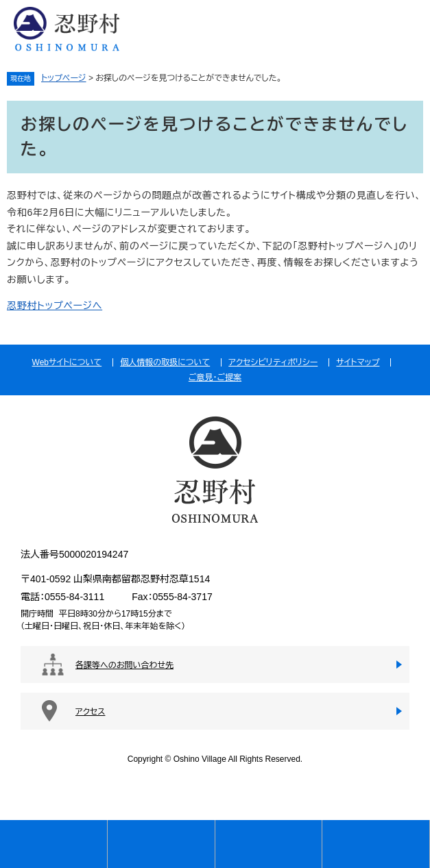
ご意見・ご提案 (215, 377)
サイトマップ (357, 362)
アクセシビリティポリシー (273, 362)
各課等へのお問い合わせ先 (124, 665)
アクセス (90, 712)
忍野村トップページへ (54, 305)
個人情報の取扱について (165, 362)
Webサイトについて (67, 362)
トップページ (63, 78)
